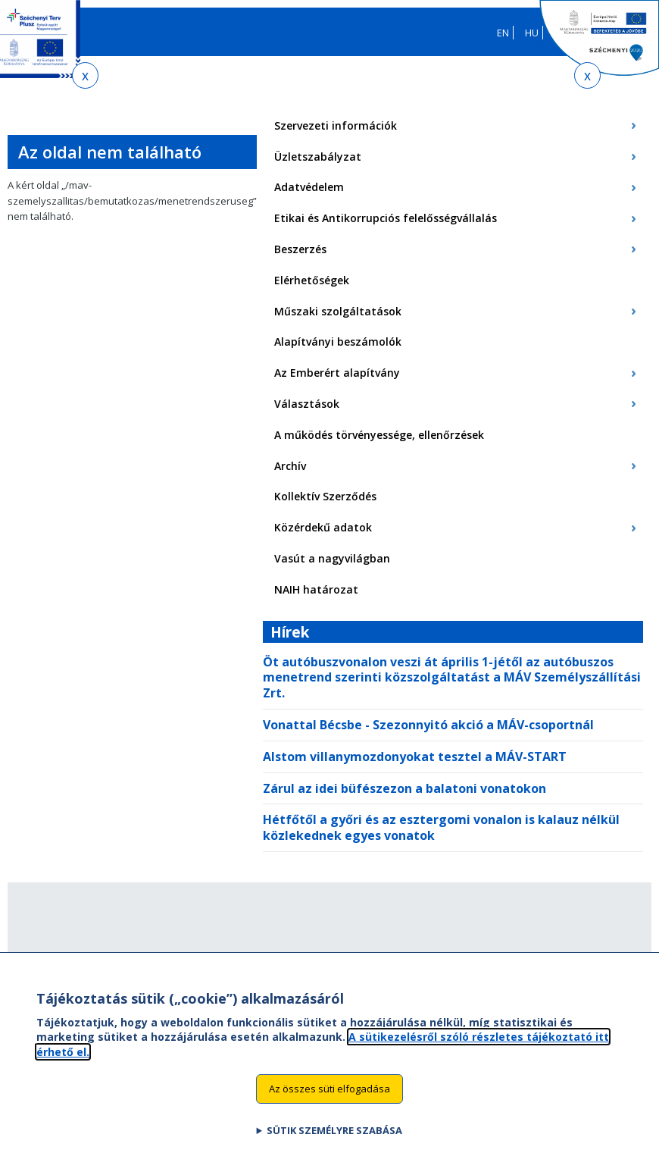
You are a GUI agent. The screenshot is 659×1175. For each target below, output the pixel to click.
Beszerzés (300, 249)
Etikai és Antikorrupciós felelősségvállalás (385, 218)
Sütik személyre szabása (334, 1145)
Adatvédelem (309, 187)
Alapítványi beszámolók (337, 341)
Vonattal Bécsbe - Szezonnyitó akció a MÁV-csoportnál (428, 724)
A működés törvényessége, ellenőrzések (379, 435)
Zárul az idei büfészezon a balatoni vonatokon (404, 788)
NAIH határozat (316, 589)
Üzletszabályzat (317, 156)
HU (532, 32)
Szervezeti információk (335, 125)
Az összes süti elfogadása (329, 1104)
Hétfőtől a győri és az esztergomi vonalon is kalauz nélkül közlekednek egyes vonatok (441, 827)
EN (503, 32)
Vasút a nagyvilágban (332, 558)
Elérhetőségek (311, 280)
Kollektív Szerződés (325, 496)
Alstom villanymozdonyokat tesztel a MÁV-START (415, 756)
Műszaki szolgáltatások (337, 311)
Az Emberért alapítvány (337, 372)
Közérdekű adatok (323, 527)
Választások (306, 403)
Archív (290, 466)
